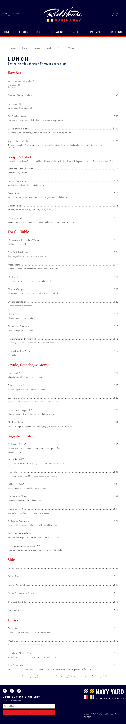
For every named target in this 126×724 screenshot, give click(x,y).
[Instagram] (5, 691)
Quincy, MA (12, 15)
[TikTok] (19, 691)
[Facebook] (12, 691)
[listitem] (15, 452)
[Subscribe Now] (29, 712)
